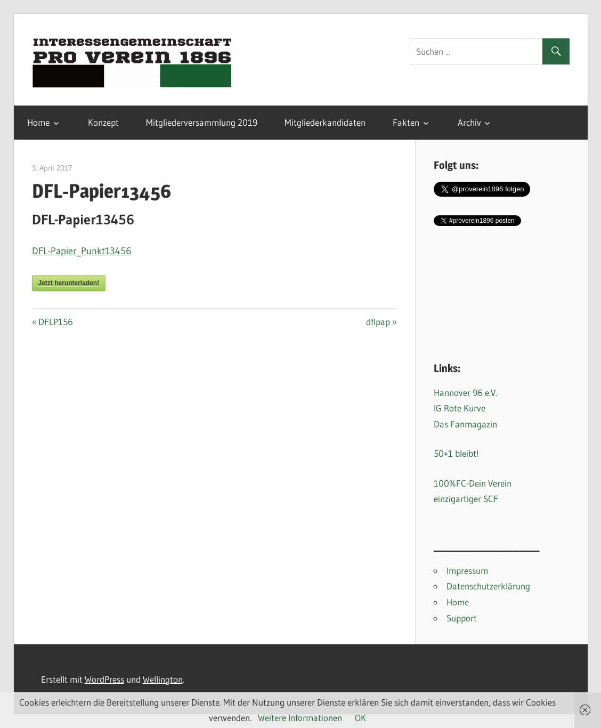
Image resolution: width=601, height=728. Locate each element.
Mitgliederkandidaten (325, 122)
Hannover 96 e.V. (465, 392)
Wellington (163, 679)
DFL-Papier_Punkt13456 (81, 251)
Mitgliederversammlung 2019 (201, 122)
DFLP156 (55, 321)
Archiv (469, 122)
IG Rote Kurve (459, 408)
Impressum (467, 570)
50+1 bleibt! (456, 453)
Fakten (406, 122)
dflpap (381, 321)
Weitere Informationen (300, 717)
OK (360, 717)
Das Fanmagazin (465, 424)
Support (461, 618)
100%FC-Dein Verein (472, 483)
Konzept (103, 122)
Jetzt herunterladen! (69, 283)
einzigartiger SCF (466, 498)
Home (38, 122)
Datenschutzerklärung (488, 586)
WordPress (104, 679)
